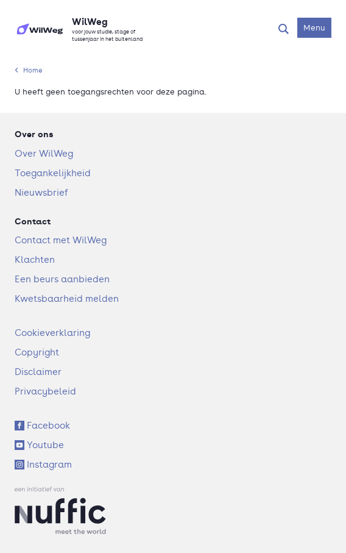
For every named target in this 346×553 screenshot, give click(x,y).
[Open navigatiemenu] (314, 28)
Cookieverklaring (52, 332)
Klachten (35, 259)
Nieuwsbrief (41, 192)
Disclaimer (38, 371)
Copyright (37, 352)
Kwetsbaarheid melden (67, 298)
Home (33, 70)
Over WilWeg (44, 153)
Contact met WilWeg (61, 240)
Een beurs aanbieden (62, 279)
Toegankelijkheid (53, 173)
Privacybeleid (45, 391)
